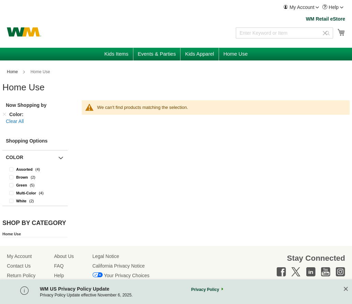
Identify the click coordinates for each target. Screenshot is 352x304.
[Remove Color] (4, 114)
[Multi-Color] (35, 193)
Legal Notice (105, 256)
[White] (35, 201)
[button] (301, 7)
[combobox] (284, 32)
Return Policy (21, 275)
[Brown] (35, 177)
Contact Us (19, 266)
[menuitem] (301, 7)
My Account (19, 256)
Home (13, 71)
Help (59, 275)
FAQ (59, 266)
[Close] (345, 289)
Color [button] (14, 157)
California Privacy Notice (118, 266)
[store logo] (24, 32)
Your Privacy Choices (127, 275)
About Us (64, 256)
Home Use (11, 234)
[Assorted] (35, 169)
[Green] (35, 185)
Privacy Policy (205, 289)
